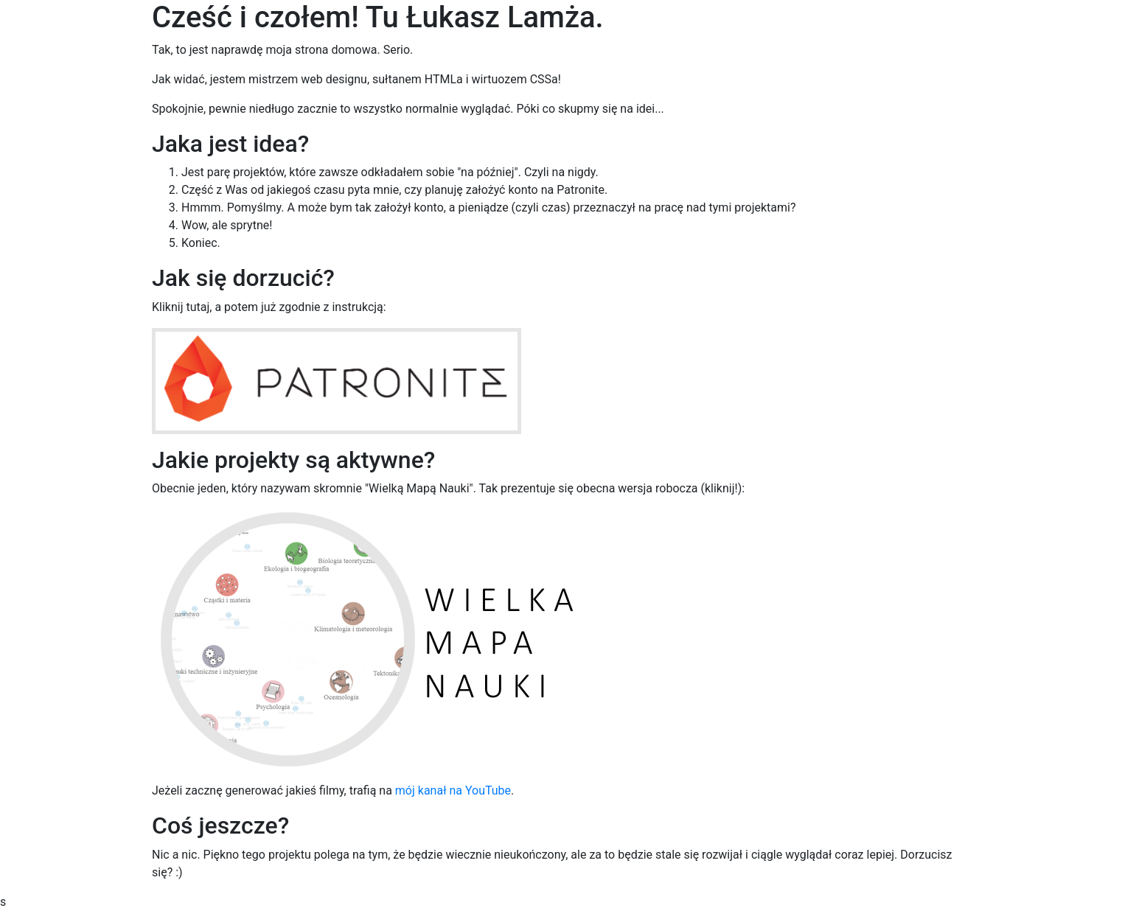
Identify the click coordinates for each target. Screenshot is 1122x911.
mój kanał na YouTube (453, 790)
